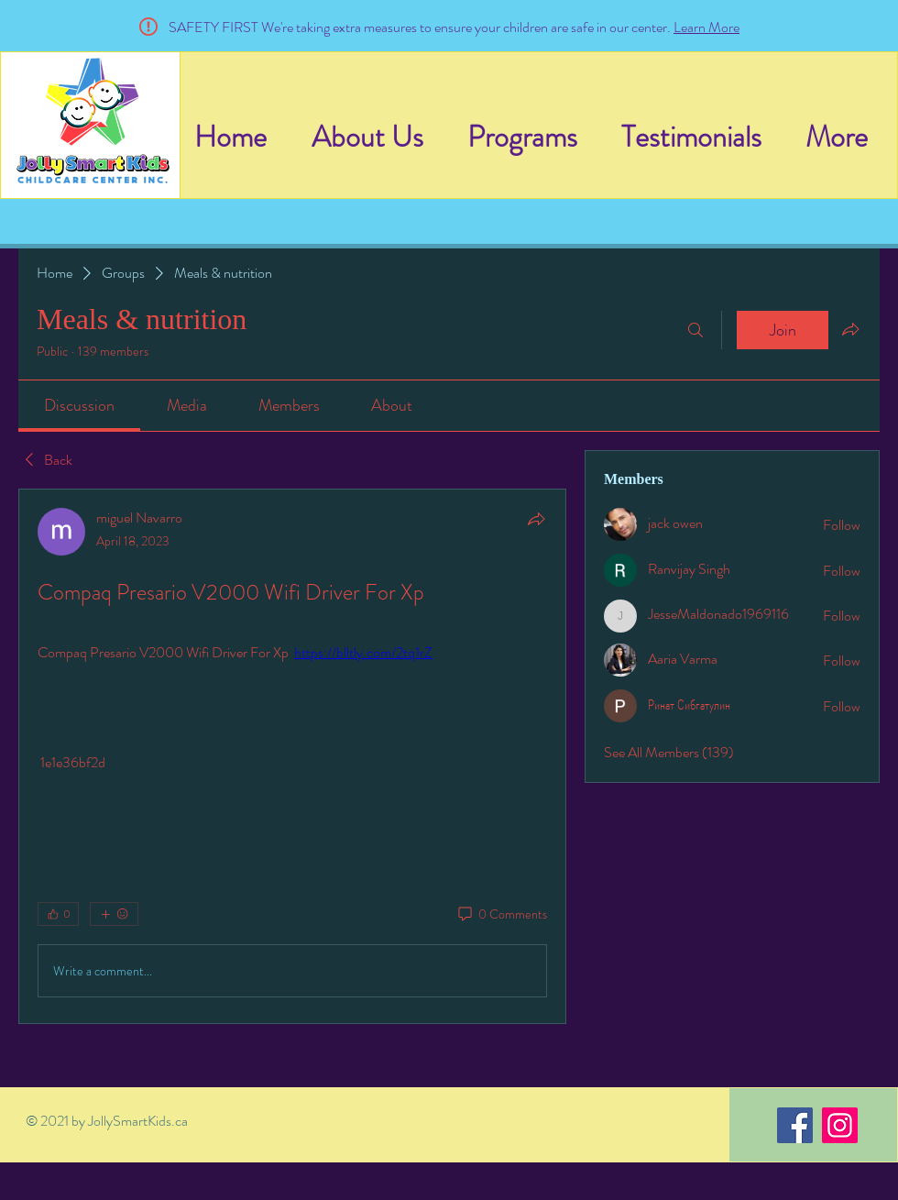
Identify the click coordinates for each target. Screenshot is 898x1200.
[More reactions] (114, 914)
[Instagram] (840, 1125)
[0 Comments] (501, 915)
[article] (292, 756)
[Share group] (850, 329)
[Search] (695, 330)
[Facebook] (795, 1125)
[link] (79, 405)
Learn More (706, 27)
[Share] (536, 519)
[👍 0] (58, 914)
